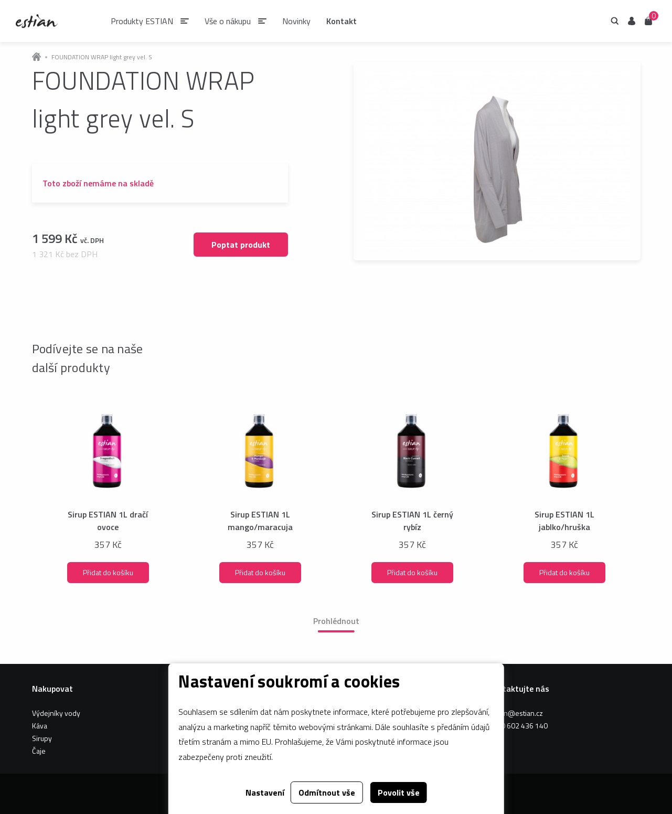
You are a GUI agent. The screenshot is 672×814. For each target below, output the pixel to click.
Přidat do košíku (108, 572)
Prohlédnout (336, 621)
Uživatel (631, 21)
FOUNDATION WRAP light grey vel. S (101, 57)
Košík (648, 20)
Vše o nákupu (228, 21)
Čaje (39, 750)
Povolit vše (399, 792)
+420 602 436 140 (518, 725)
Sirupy (42, 738)
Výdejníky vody (56, 712)
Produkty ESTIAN (142, 21)
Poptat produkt (240, 244)
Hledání (615, 21)
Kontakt (341, 21)
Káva (39, 725)
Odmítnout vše (326, 792)
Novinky (296, 21)
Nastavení (265, 792)
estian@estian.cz (515, 712)
